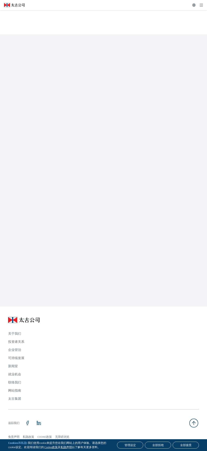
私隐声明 (66, 447)
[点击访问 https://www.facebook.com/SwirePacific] (27, 423)
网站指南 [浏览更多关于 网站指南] (14, 390)
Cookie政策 (51, 447)
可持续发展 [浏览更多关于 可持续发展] (16, 358)
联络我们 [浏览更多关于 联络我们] (14, 382)
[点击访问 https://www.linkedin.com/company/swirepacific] (39, 423)
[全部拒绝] (158, 445)
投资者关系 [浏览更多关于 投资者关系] (16, 342)
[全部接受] (186, 445)
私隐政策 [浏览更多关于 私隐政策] (28, 436)
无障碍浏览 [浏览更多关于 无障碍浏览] (62, 436)
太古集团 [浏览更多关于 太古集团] (14, 399)
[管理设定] (130, 445)
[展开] (201, 5)
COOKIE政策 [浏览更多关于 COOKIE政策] (44, 436)
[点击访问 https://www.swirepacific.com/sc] (12, 5)
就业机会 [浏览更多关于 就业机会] (14, 374)
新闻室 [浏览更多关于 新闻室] (13, 366)
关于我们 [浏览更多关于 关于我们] (14, 334)
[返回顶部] (194, 423)
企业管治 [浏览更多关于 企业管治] (14, 350)
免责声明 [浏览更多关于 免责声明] (14, 436)
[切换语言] (194, 5)
